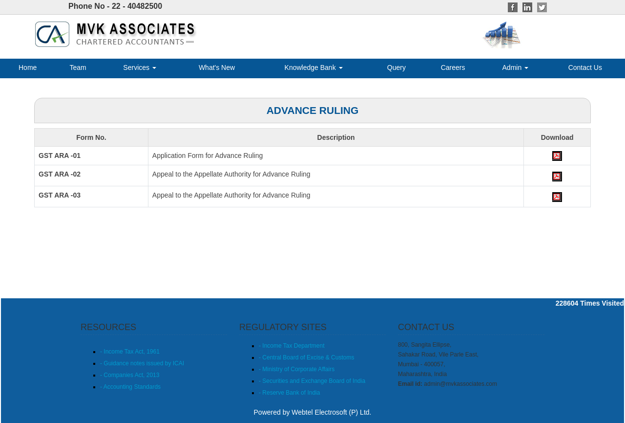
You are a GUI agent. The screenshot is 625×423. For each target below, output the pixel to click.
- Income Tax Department (292, 345)
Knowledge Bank (314, 67)
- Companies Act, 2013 (129, 375)
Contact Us (585, 67)
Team (77, 67)
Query (396, 67)
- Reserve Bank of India (289, 392)
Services (139, 67)
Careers (453, 67)
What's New (217, 67)
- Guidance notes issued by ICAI (142, 363)
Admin (515, 67)
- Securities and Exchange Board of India (312, 381)
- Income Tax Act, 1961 (130, 351)
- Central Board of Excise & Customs (306, 357)
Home (28, 67)
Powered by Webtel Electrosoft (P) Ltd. (313, 412)
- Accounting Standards (130, 386)
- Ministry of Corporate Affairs (296, 369)
